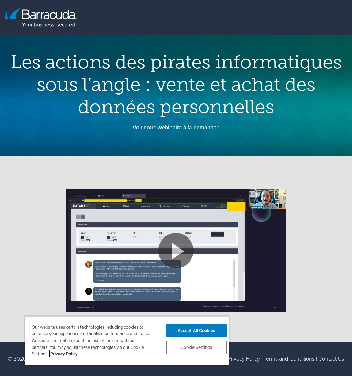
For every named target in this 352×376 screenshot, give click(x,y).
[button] (176, 250)
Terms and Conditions (289, 359)
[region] (127, 340)
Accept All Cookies (196, 330)
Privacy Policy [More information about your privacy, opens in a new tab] (64, 354)
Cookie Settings (196, 347)
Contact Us (331, 359)
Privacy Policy (244, 359)
